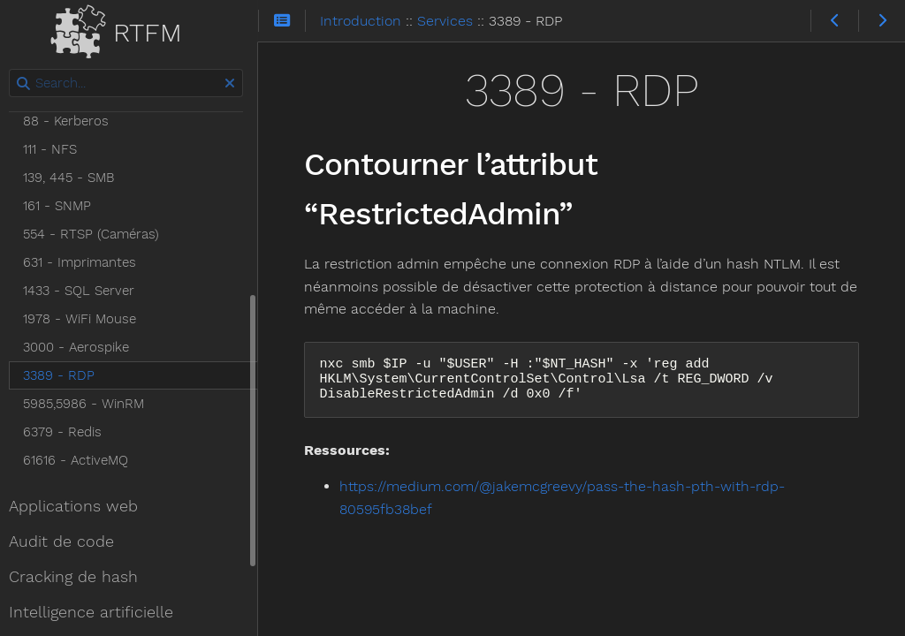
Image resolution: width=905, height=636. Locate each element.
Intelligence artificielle (96, 612)
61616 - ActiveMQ (80, 460)
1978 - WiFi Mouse (84, 319)
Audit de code (66, 541)
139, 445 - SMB (73, 178)
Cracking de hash (78, 577)
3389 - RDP (64, 375)
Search (15, 69)
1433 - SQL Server (84, 291)
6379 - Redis (67, 432)
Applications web (78, 506)
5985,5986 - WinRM (88, 404)
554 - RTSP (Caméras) (96, 234)
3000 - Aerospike (81, 347)
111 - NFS (55, 149)
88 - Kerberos (71, 121)
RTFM (124, 28)
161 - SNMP (62, 206)
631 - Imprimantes (84, 262)
